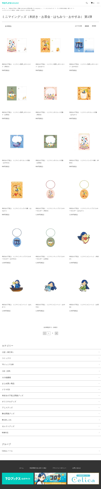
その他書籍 (6, 378)
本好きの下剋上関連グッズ (12, 396)
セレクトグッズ (8, 427)
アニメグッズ (7, 408)
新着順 (94, 26)
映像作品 (5, 434)
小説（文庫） (7, 372)
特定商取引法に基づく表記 (40, 470)
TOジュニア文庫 (8, 364)
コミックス (6, 358)
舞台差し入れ (7, 421)
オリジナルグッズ (53, 8)
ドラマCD (6, 390)
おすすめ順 (78, 26)
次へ (56, 333)
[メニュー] (98, 3)
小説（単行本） (8, 352)
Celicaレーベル (8, 453)
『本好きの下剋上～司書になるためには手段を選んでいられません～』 (27, 8)
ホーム (4, 8)
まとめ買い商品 (8, 384)
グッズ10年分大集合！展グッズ (69, 8)
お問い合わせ (72, 470)
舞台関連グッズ (8, 414)
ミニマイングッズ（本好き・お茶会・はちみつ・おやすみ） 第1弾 (19, 10)
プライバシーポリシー (58, 470)
